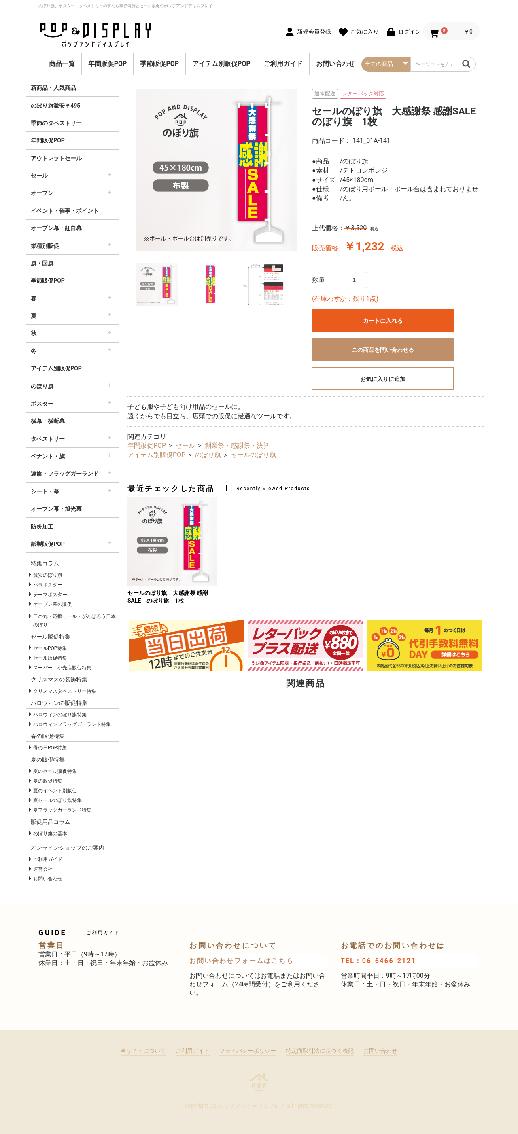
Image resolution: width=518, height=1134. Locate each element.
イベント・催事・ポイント (65, 210)
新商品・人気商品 (53, 88)
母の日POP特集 (50, 748)
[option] (216, 170)
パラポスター (47, 585)
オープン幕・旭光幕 (56, 509)
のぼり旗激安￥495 (55, 105)
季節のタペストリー (56, 123)
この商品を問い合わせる (383, 350)
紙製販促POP (48, 544)
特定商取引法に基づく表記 (320, 1050)
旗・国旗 (42, 263)
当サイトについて (143, 1050)
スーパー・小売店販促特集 (62, 668)
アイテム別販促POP (221, 64)
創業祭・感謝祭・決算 (237, 445)
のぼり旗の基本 (50, 833)
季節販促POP (159, 64)
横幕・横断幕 (48, 421)
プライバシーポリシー (247, 1050)
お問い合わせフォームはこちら (241, 961)
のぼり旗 (42, 386)
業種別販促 (45, 246)
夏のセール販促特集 (55, 771)
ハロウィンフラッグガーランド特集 (72, 724)
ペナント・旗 (48, 456)
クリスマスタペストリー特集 (64, 691)
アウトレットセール (56, 158)
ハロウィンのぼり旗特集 (60, 714)
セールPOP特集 (50, 648)
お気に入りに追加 (382, 379)
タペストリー (48, 439)
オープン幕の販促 (52, 604)
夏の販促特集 (47, 781)
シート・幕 (45, 491)
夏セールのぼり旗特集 (57, 800)
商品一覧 (62, 64)
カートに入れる (383, 320)
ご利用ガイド (283, 64)
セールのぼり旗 (253, 455)
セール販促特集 (50, 658)
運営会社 (43, 869)
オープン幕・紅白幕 (56, 228)
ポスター (42, 403)
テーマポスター (50, 594)
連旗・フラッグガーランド (65, 473)
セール (39, 175)
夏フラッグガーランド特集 (62, 810)
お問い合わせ (335, 64)
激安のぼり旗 (47, 575)
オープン (42, 193)
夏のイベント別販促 (55, 790)
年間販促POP (107, 64)
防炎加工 (42, 526)
